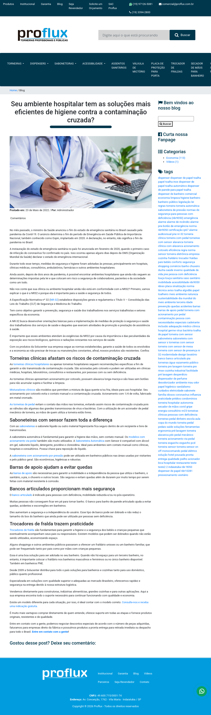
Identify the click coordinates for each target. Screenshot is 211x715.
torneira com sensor (181, 334)
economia (164, 197)
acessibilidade (180, 282)
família (162, 394)
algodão (187, 290)
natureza (193, 294)
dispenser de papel (169, 470)
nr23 (184, 410)
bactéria (188, 330)
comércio (175, 266)
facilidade (192, 370)
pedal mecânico (183, 434)
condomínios (189, 398)
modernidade (169, 354)
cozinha (162, 258)
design (182, 354)
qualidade (173, 458)
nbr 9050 (187, 466)
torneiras (163, 362)
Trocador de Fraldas (178, 67)
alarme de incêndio (178, 221)
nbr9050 (194, 282)
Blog (60, 4)
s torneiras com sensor (180, 342)
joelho (183, 458)
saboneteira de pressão (172, 209)
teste (194, 462)
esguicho (184, 442)
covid (182, 406)
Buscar (182, 35)
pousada (180, 454)
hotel (171, 454)
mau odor (193, 382)
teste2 (161, 466)
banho (185, 266)
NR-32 (54, 299)
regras (161, 205)
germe (172, 330)
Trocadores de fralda (22, 530)
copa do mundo (167, 422)
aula (197, 418)
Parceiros (103, 681)
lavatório (192, 354)
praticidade (164, 398)
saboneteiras (27, 426)
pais (160, 262)
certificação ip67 (179, 229)
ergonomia (164, 430)
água (172, 362)
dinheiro (181, 418)
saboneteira (165, 338)
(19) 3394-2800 (139, 12)
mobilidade (164, 282)
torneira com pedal (177, 238)
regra (184, 250)
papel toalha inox (168, 181)
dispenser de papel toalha (185, 177)
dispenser (164, 177)
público (194, 362)
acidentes (186, 306)
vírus (179, 330)
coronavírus (183, 394)
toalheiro (163, 294)
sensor (162, 254)
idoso (161, 286)
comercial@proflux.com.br (176, 4)
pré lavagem (165, 374)
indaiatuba (174, 466)
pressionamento (167, 475)
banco (161, 358)
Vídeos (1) (172, 161)
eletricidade (176, 390)
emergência (191, 218)
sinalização (179, 286)
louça (161, 278)
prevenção (164, 306)
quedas (175, 306)
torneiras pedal (167, 418)
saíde (170, 426)
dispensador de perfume (172, 378)
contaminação (166, 318)
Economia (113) (175, 157)
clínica (196, 326)
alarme (162, 221)
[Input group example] (134, 35)
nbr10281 (186, 470)
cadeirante (193, 322)
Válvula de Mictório (139, 67)
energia (162, 410)
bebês (167, 262)
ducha (161, 270)
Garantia (46, 4)
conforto (177, 262)
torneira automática (187, 205)
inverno (178, 270)
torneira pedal (185, 422)
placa (168, 286)
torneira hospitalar (169, 402)
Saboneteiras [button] (64, 63)
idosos (171, 394)
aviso (170, 290)
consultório (174, 410)
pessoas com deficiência (182, 414)
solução (163, 454)
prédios (176, 398)
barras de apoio (22, 473)
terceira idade (184, 302)
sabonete (189, 390)
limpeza (175, 197)
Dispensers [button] (38, 63)
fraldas (193, 258)
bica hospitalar (167, 462)
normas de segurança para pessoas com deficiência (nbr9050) (178, 214)
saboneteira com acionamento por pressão (37, 455)
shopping (163, 266)
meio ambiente (178, 294)
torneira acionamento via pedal (176, 438)
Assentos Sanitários (119, 65)
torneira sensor (167, 446)
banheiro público (168, 201)
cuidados (163, 390)
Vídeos (148, 673)
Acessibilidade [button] (92, 63)
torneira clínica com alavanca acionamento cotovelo (178, 246)
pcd (193, 442)
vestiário (183, 475)
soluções (179, 426)
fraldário (173, 258)
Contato (144, 681)
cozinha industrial (175, 370)
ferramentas (192, 426)
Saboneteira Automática (90, 440)
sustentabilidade (168, 298)
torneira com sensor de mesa (175, 346)
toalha (178, 290)
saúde (169, 270)
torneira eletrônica (178, 254)
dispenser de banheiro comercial (177, 193)
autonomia (187, 402)
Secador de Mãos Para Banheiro (197, 69)
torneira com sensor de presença (177, 350)
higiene (185, 197)
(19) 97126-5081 (140, 4)
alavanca (178, 242)
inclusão (163, 326)
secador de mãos (168, 406)
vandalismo (183, 386)
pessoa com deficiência (183, 274)
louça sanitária (174, 278)
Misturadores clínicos (22, 389)
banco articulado (22, 495)
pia (188, 358)
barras (196, 306)
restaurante (183, 462)
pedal (180, 310)
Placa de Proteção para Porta (158, 69)
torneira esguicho (168, 442)
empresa (194, 254)
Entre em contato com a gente (50, 631)
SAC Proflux (112, 6)
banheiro (195, 197)
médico (187, 326)
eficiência (174, 250)
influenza (195, 394)
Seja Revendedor (76, 6)
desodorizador (166, 382)
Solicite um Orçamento (95, 6)
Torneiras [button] (14, 63)
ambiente (181, 382)
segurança (189, 262)
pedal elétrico (189, 450)
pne (166, 274)
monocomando (171, 450)
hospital (163, 330)
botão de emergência (175, 226)
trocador (184, 258)
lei (192, 201)
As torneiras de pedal (22, 404)
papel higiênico (167, 386)
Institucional (27, 4)
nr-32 (180, 234)
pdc (171, 434)
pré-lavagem (178, 430)
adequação (175, 326)
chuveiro (195, 266)
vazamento (182, 362)
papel (196, 290)
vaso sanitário (191, 278)
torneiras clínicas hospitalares (31, 364)
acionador (194, 458)
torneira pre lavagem (170, 366)
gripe (189, 406)
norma (191, 250)
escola (191, 418)
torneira (170, 205)
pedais (162, 426)
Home (13, 90)
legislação (184, 201)
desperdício (180, 374)
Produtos (8, 4)
